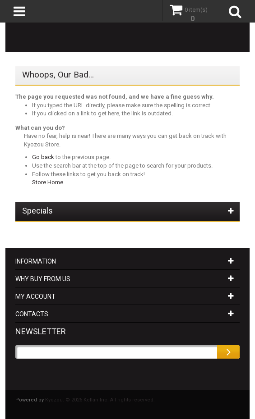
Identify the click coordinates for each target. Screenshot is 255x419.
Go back (43, 157)
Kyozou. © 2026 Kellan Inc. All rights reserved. (100, 400)
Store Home (47, 182)
